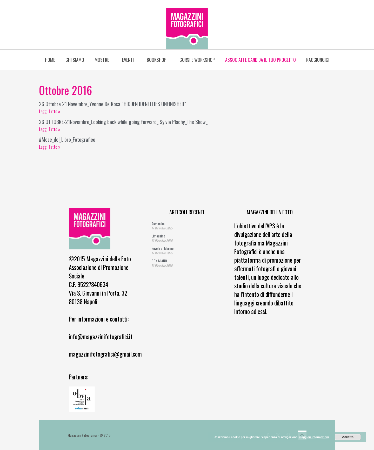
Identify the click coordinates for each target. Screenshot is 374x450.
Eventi (129, 59)
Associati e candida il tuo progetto (260, 59)
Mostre (103, 59)
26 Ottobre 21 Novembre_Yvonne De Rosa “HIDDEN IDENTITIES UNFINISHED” (112, 104)
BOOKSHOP (158, 59)
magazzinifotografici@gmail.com (105, 354)
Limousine (158, 235)
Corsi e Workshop (197, 59)
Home (50, 59)
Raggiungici (317, 59)
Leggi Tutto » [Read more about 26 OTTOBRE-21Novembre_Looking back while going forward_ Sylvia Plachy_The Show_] (49, 129)
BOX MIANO (159, 260)
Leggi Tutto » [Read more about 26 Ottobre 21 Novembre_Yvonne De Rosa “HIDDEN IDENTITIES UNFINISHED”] (49, 111)
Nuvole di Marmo (162, 248)
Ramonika (157, 223)
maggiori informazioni (314, 437)
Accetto (347, 437)
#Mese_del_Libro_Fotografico (67, 139)
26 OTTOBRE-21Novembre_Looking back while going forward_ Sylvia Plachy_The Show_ (123, 122)
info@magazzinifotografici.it (100, 336)
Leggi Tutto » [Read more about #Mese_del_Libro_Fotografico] (49, 147)
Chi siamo (74, 59)
